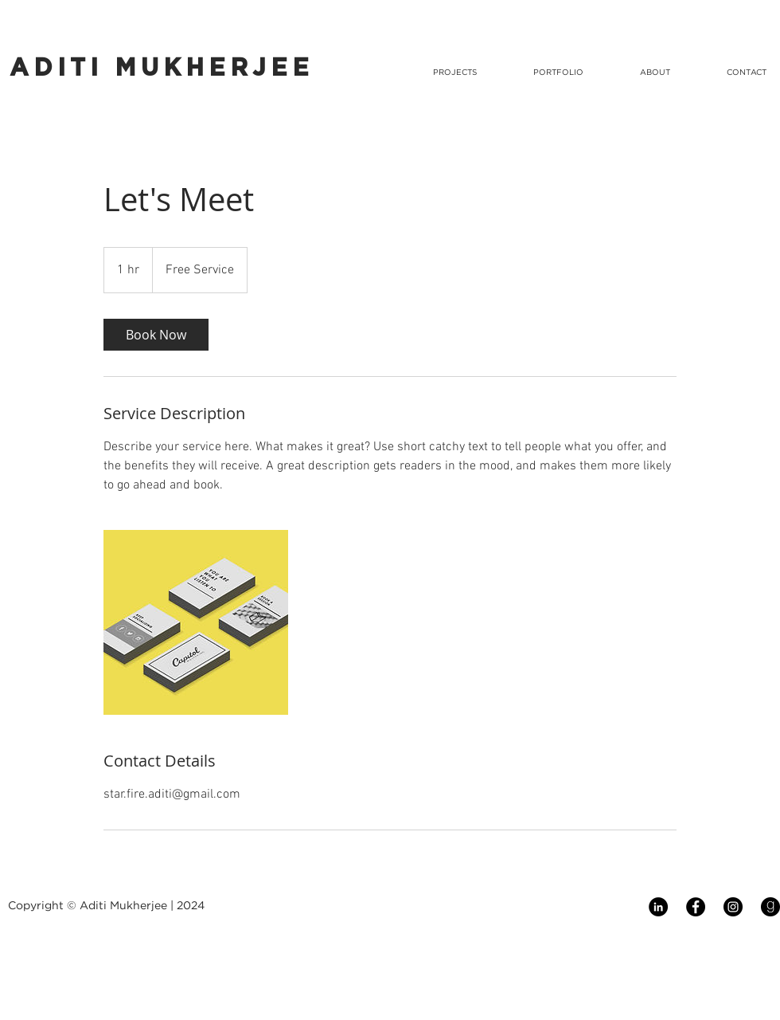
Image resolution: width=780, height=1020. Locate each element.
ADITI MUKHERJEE (162, 68)
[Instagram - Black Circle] (733, 906)
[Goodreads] (770, 906)
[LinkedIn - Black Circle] (658, 906)
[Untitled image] (195, 622)
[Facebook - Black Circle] (695, 906)
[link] (156, 335)
